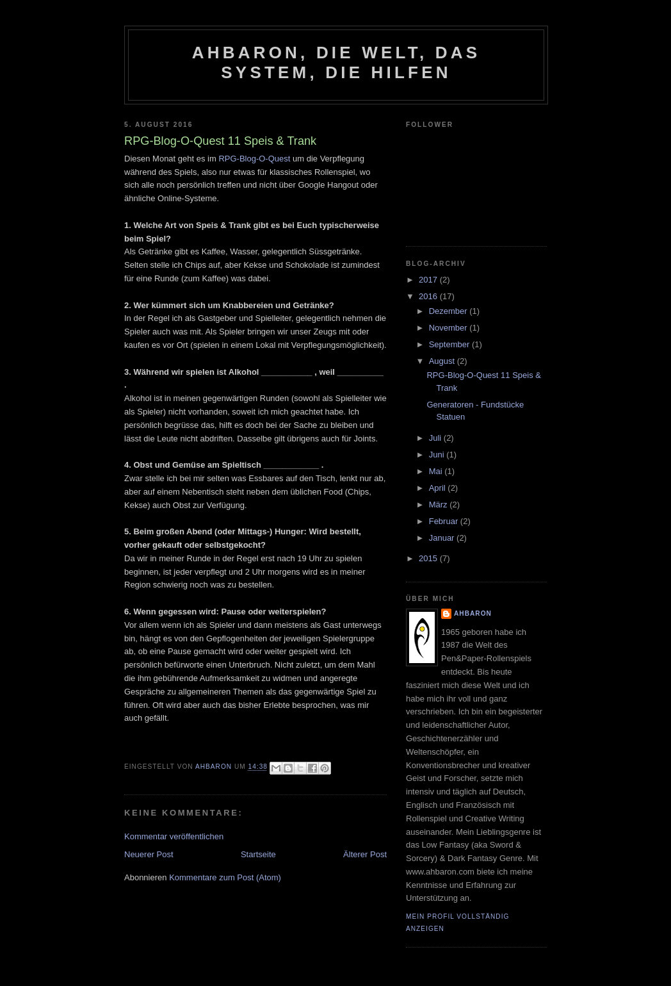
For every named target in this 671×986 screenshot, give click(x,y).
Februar (444, 521)
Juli (436, 438)
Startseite (258, 854)
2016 (429, 296)
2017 (429, 279)
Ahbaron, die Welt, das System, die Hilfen (336, 62)
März (439, 504)
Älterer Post (365, 854)
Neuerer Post (149, 854)
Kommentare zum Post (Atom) (225, 877)
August (443, 361)
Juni (437, 454)
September (450, 344)
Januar (443, 538)
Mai (437, 471)
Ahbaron (473, 613)
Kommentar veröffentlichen (173, 836)
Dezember (449, 311)
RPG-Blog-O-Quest (254, 158)
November (449, 328)
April (438, 488)
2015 (429, 558)
